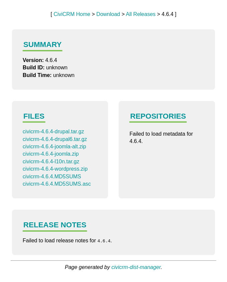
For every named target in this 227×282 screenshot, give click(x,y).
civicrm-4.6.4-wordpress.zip (55, 169)
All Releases (141, 14)
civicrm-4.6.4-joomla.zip (51, 154)
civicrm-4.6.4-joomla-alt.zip (54, 146)
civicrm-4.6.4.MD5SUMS (52, 176)
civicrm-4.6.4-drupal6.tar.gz (55, 139)
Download (108, 14)
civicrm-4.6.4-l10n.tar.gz (51, 161)
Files (33, 116)
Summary (42, 44)
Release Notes (54, 225)
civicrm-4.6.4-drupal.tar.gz (53, 131)
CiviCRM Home (72, 14)
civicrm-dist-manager (136, 267)
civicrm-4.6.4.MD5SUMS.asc (57, 184)
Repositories (158, 116)
